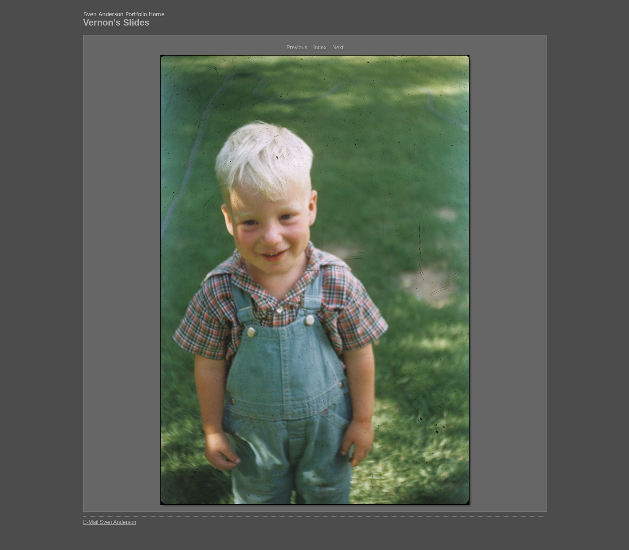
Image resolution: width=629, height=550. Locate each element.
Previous (296, 47)
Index (319, 47)
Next (338, 47)
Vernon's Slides (116, 22)
